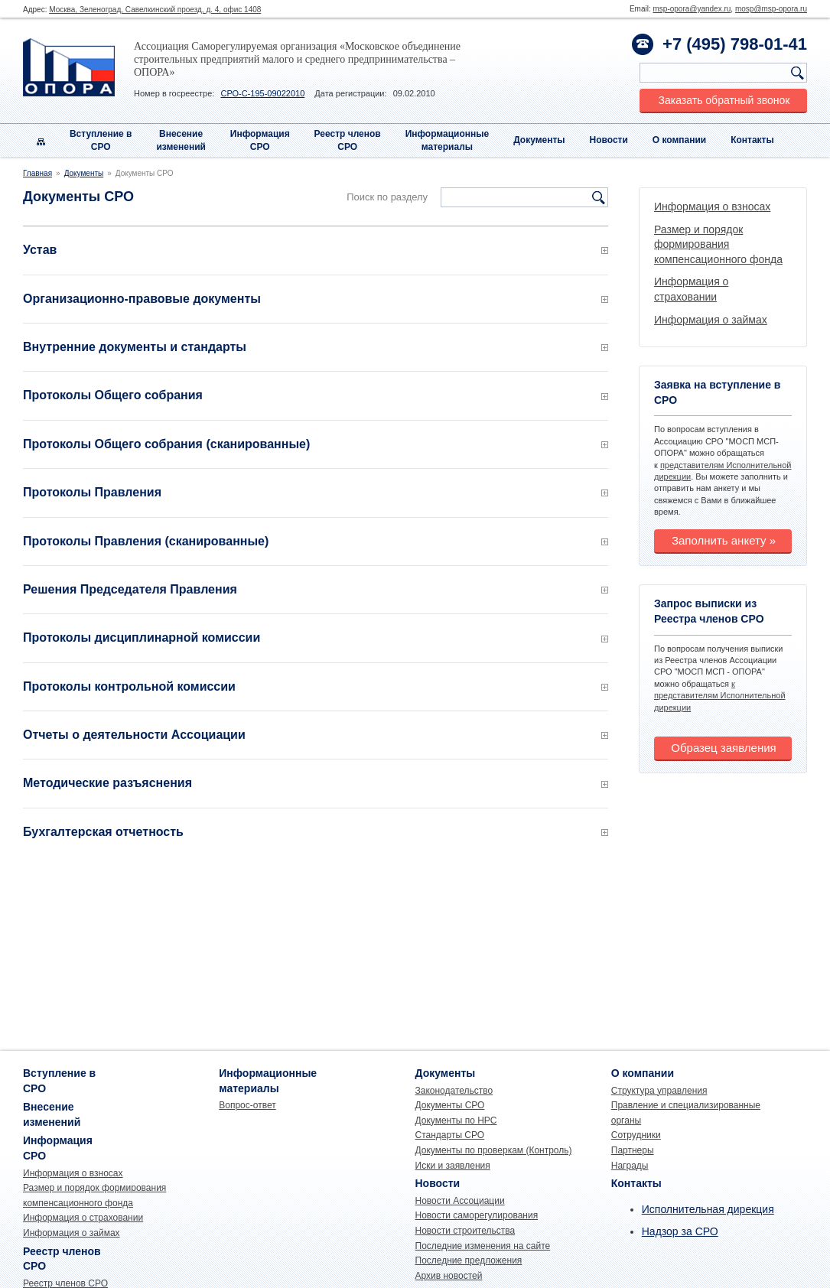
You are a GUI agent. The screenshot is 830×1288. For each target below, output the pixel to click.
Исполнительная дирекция (708, 1209)
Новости (609, 140)
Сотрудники (636, 1135)
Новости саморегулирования (477, 1215)
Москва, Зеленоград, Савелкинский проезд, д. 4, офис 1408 (155, 9)
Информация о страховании (83, 1217)
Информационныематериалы (447, 140)
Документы (539, 140)
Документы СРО (450, 1105)
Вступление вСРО (101, 140)
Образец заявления (723, 747)
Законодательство (454, 1090)
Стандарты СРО (450, 1135)
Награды (630, 1165)
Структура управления (659, 1090)
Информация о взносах (712, 206)
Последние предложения (468, 1260)
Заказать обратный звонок (724, 100)
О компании (680, 140)
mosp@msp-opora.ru (771, 9)
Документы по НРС (456, 1120)
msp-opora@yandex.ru (692, 9)
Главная (37, 173)
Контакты (752, 140)
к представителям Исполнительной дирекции (720, 695)
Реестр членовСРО (347, 140)
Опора (69, 67)
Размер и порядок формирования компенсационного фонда (718, 244)
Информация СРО (260, 140)
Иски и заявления (452, 1165)
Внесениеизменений (181, 140)
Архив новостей (449, 1275)
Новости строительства (465, 1230)
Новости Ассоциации (460, 1200)
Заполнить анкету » (724, 540)
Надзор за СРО (680, 1231)
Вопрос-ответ (247, 1105)
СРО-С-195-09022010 (262, 93)
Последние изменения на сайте (483, 1246)
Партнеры (632, 1150)
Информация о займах (710, 320)
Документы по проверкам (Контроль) (493, 1150)
